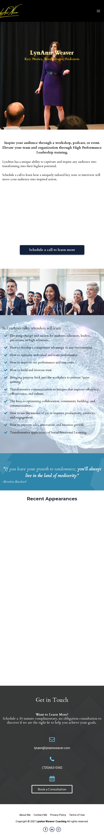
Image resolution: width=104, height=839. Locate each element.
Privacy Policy (58, 814)
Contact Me (40, 814)
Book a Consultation (52, 789)
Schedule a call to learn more (52, 249)
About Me (24, 814)
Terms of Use (77, 814)
